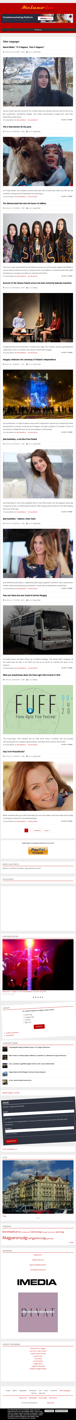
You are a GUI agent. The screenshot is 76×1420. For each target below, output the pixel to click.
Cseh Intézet (38, 1359)
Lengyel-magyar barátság (38, 1353)
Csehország (27, 1013)
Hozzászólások (32, 120)
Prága (4, 1216)
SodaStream (26, 1232)
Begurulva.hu (38, 1255)
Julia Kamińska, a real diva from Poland (20, 439)
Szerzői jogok (42, 1398)
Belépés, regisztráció (10, 864)
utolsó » (47, 830)
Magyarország (14, 1237)
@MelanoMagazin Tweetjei (10, 1093)
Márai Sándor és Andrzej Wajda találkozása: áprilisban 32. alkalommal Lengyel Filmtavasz (37, 1055)
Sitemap (33, 1393)
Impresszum (23, 1398)
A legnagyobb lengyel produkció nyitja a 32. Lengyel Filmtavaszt (29, 1047)
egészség (49, 1238)
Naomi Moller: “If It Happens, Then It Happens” (23, 47)
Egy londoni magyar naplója (38, 1351)
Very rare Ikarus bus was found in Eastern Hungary (25, 595)
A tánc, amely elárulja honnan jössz (20, 1080)
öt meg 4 (6, 1125)
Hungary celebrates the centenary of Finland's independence (29, 359)
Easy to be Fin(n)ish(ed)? (14, 751)
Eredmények (7, 1032)
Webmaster (50, 1403)
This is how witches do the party (17, 126)
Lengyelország (27, 1016)
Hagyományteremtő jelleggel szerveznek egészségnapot (27, 1072)
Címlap (8, 1390)
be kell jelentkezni (20, 120)
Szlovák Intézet (38, 1361)
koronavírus (10, 1231)
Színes (46, 1390)
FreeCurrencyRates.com (9, 1149)
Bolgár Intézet (38, 1364)
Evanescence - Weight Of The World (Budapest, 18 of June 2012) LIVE (24, 991)
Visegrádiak (22, 1390)
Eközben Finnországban (38, 1348)
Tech (40, 1390)
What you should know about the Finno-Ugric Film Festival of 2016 (31, 674)
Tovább (71, 1242)
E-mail (4, 1108)
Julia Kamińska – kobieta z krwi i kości (19, 518)
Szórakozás (32, 1390)
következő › (37, 830)
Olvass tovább (66, 119)
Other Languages (64, 1390)
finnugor (44, 1232)
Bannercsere (53, 1398)
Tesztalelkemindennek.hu (38, 1270)
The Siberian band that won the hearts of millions (24, 203)
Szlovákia (26, 1018)
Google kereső (7, 879)
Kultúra (14, 1390)
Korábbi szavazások (9, 1029)
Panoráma (53, 1390)
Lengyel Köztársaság (38, 1366)
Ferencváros (51, 1232)
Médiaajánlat (33, 1398)
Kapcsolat (42, 1393)
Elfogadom (49, 1411)
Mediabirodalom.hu (38, 1260)
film (19, 1232)
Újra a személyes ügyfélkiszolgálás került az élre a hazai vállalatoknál (31, 1064)
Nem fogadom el (61, 1411)
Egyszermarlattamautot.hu (38, 1265)
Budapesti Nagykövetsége (38, 1369)
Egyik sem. (26, 1021)
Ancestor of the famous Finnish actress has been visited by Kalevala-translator (37, 282)
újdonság (60, 1232)
